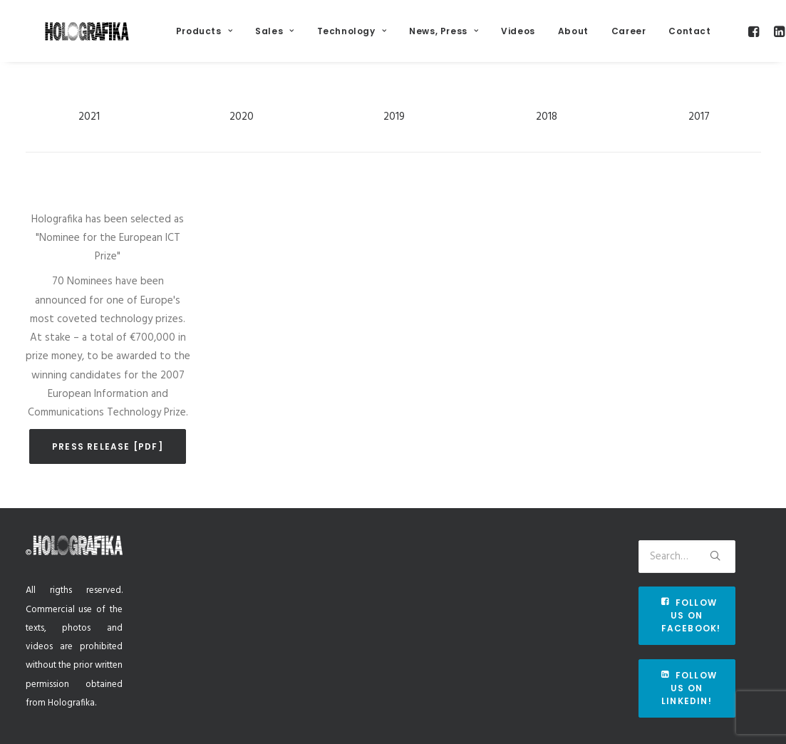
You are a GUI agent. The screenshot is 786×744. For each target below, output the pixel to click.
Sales (301, 37)
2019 (394, 134)
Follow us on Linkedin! (690, 688)
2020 (241, 134)
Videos (545, 37)
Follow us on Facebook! (691, 615)
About (600, 37)
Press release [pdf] (107, 464)
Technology (378, 37)
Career (655, 37)
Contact (717, 37)
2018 (546, 134)
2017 (699, 134)
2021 (89, 134)
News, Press (470, 37)
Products (231, 37)
